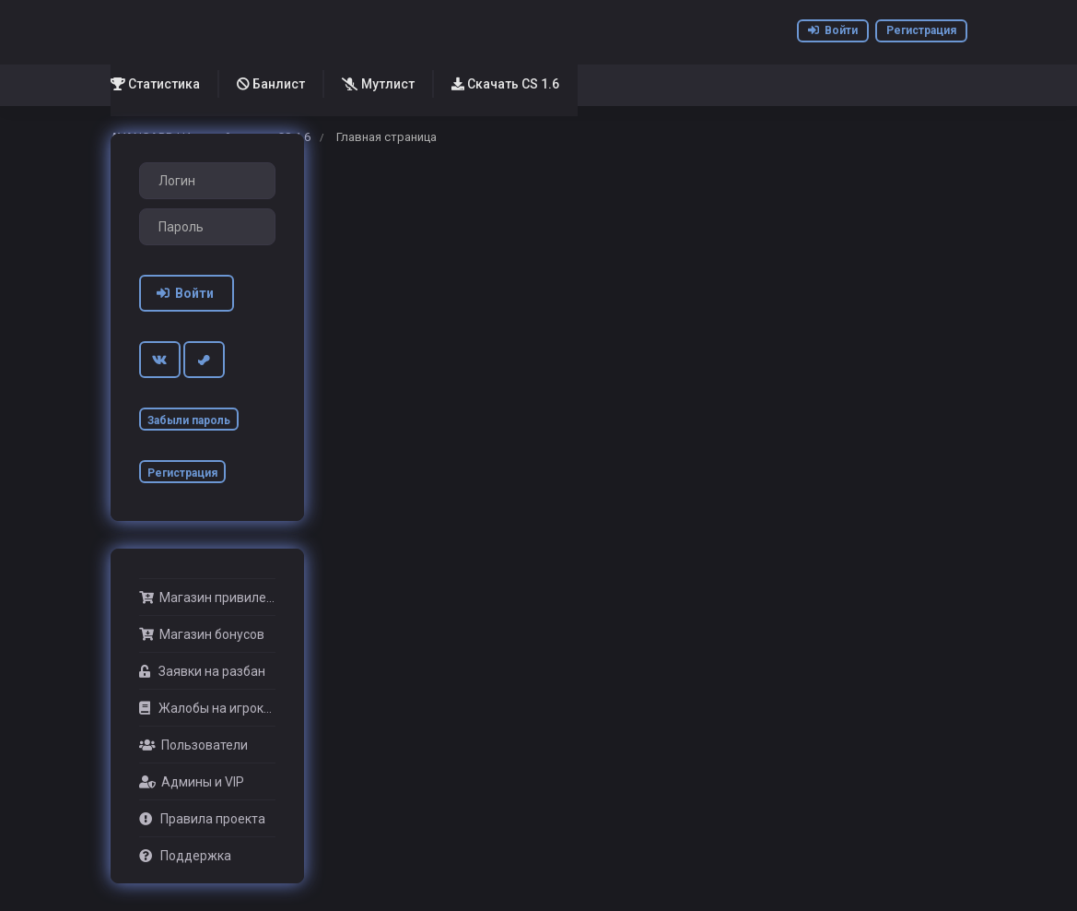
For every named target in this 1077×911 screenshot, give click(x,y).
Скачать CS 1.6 (505, 84)
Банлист (271, 84)
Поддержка (185, 855)
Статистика (155, 84)
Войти (833, 30)
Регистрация (921, 30)
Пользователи (193, 745)
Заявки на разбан (202, 671)
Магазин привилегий (207, 597)
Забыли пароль (188, 420)
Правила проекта (202, 818)
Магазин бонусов (201, 634)
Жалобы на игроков (207, 708)
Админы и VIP (191, 782)
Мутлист (378, 84)
